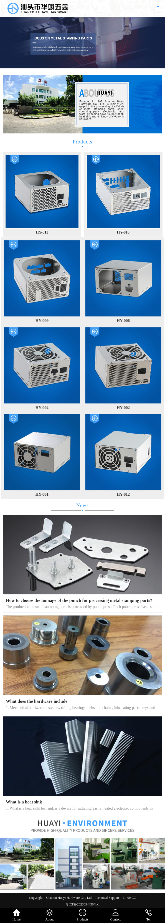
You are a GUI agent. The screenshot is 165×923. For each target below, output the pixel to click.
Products (82, 142)
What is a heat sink (24, 802)
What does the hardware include (36, 701)
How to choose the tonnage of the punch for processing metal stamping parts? (79, 600)
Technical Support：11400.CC (115, 898)
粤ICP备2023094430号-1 (82, 904)
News (82, 505)
